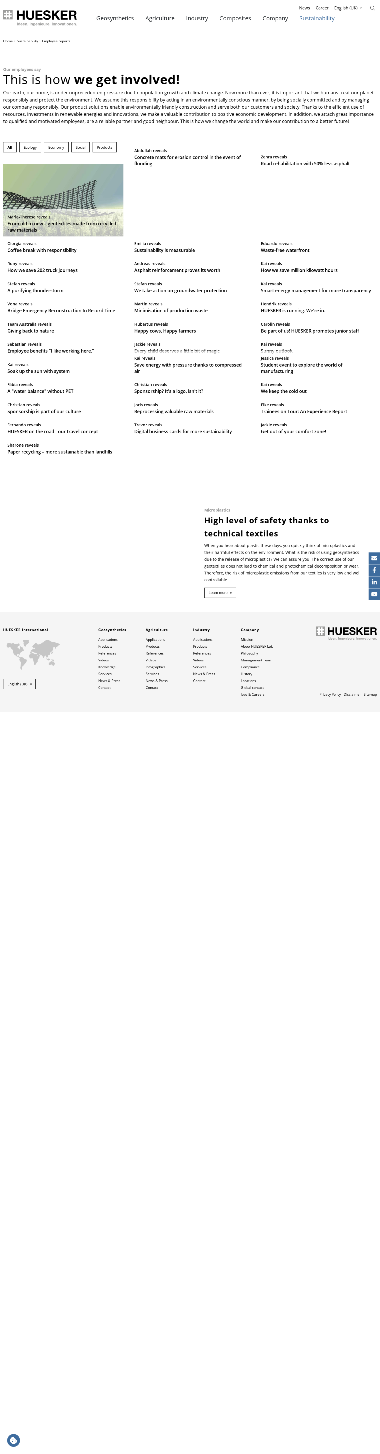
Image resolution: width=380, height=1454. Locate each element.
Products (104, 147)
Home (8, 41)
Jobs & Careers (253, 1436)
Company (275, 18)
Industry (197, 18)
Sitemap (370, 1436)
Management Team (256, 1401)
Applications (108, 1381)
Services (105, 1415)
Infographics (155, 1408)
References (107, 1395)
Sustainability (317, 18)
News (304, 8)
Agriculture (160, 18)
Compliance (250, 1408)
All (9, 147)
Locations (248, 1422)
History (246, 1415)
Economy (56, 147)
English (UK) (345, 8)
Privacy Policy (330, 1436)
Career (322, 8)
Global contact (252, 1429)
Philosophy (249, 1395)
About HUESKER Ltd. (257, 1388)
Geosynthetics (115, 18)
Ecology (30, 147)
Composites (235, 18)
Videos (103, 1401)
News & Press (109, 1422)
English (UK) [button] (17, 1425)
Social (80, 147)
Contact (104, 1429)
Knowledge (107, 1408)
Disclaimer (352, 1436)
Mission (247, 1381)
